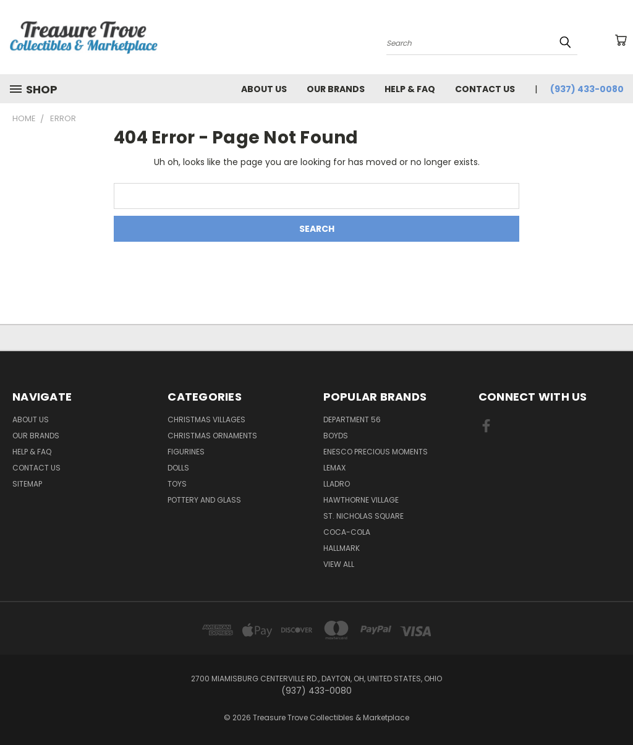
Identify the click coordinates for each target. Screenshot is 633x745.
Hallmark (341, 548)
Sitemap (27, 484)
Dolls (178, 467)
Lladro (336, 484)
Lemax (334, 467)
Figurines (186, 451)
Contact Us (485, 89)
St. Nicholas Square (363, 516)
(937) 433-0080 (587, 89)
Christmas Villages (206, 419)
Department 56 (352, 419)
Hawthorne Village (361, 500)
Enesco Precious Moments (375, 451)
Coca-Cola (346, 532)
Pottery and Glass (204, 500)
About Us (264, 89)
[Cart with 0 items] (620, 40)
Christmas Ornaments (212, 435)
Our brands (336, 89)
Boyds (335, 435)
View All (338, 564)
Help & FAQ (409, 89)
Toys (177, 484)
